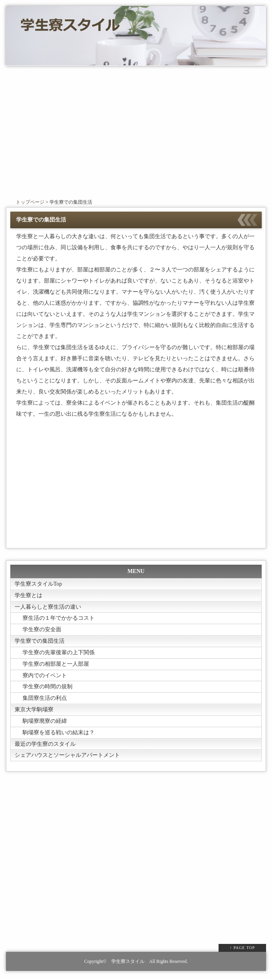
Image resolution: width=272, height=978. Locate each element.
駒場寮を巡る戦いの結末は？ (59, 733)
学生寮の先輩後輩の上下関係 (59, 653)
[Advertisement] (136, 133)
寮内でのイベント (45, 676)
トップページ (30, 202)
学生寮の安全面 (42, 630)
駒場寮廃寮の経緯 (45, 722)
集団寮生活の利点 (45, 699)
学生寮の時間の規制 (47, 687)
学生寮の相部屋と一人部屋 (56, 664)
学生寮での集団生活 (40, 641)
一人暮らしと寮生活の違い (48, 607)
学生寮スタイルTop (38, 584)
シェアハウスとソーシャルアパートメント (67, 756)
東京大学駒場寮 (34, 710)
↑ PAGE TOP (242, 949)
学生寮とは (28, 595)
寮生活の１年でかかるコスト (59, 618)
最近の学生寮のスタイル (45, 745)
